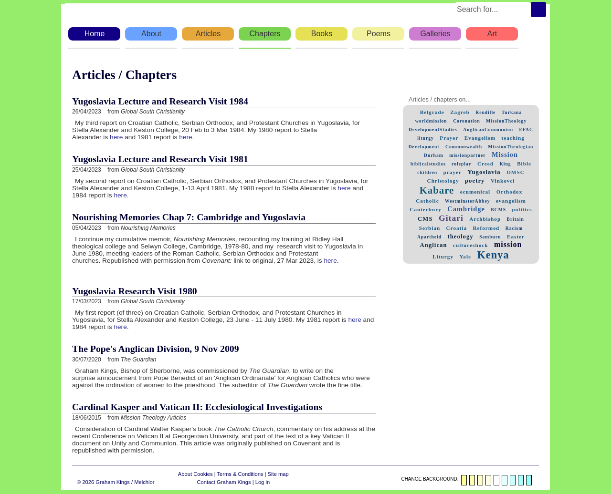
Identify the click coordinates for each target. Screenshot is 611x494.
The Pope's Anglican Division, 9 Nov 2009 (155, 348)
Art (492, 34)
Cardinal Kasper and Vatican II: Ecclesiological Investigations (197, 406)
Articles (208, 34)
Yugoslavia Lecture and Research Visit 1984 (160, 101)
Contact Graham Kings (224, 482)
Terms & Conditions (240, 474)
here (116, 137)
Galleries (435, 34)
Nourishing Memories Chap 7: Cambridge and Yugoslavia (189, 217)
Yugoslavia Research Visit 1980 (134, 291)
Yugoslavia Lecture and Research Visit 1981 (160, 159)
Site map (278, 474)
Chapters (265, 34)
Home (94, 34)
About (151, 34)
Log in (262, 482)
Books (321, 34)
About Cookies (195, 474)
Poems (378, 34)
